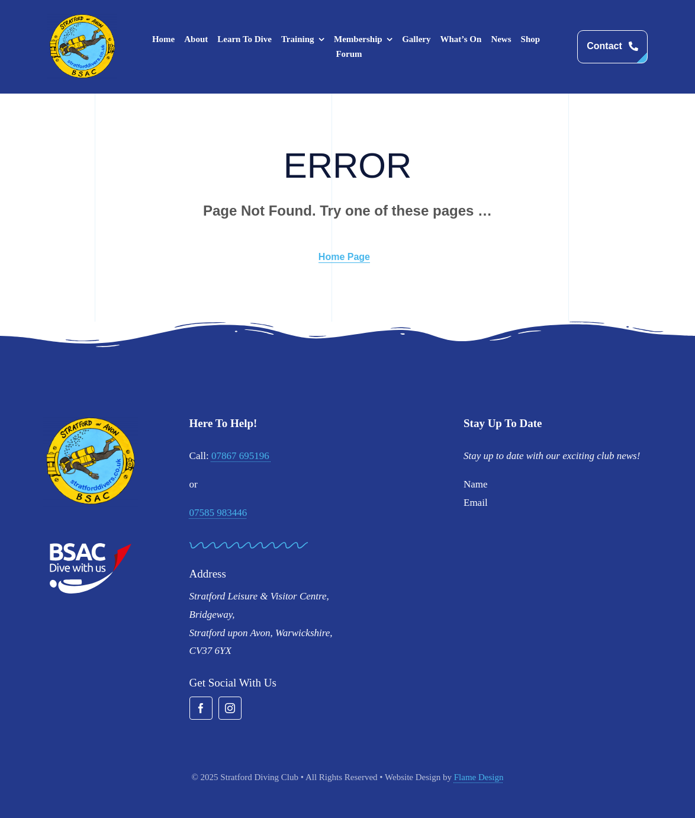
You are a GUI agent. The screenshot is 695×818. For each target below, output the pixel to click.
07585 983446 (218, 512)
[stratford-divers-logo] (82, 18)
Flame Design (479, 777)
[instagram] (230, 708)
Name (476, 484)
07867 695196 (241, 455)
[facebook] (201, 708)
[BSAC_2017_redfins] (90, 547)
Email (476, 502)
